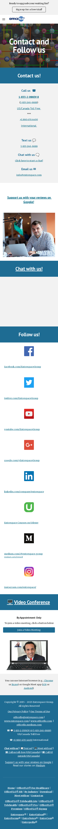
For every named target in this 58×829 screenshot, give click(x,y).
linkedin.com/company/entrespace (24, 491)
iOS (45, 684)
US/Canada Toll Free (29, 108)
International (29, 125)
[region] (29, 7)
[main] (29, 45)
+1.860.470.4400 (29, 119)
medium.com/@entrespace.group (23, 553)
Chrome (48, 680)
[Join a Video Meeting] (29, 630)
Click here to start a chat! (29, 160)
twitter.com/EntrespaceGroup (21, 398)
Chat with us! (29, 268)
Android (28, 688)
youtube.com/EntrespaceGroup (22, 429)
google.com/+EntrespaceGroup (22, 460)
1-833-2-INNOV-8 (29, 97)
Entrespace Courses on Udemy (21, 522)
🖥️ (10, 602)
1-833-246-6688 (28, 102)
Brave (15, 684)
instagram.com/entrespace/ (20, 587)
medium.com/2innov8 (13, 557)
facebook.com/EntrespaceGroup (22, 366)
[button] (3, 19)
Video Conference (32, 602)
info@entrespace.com (29, 175)
